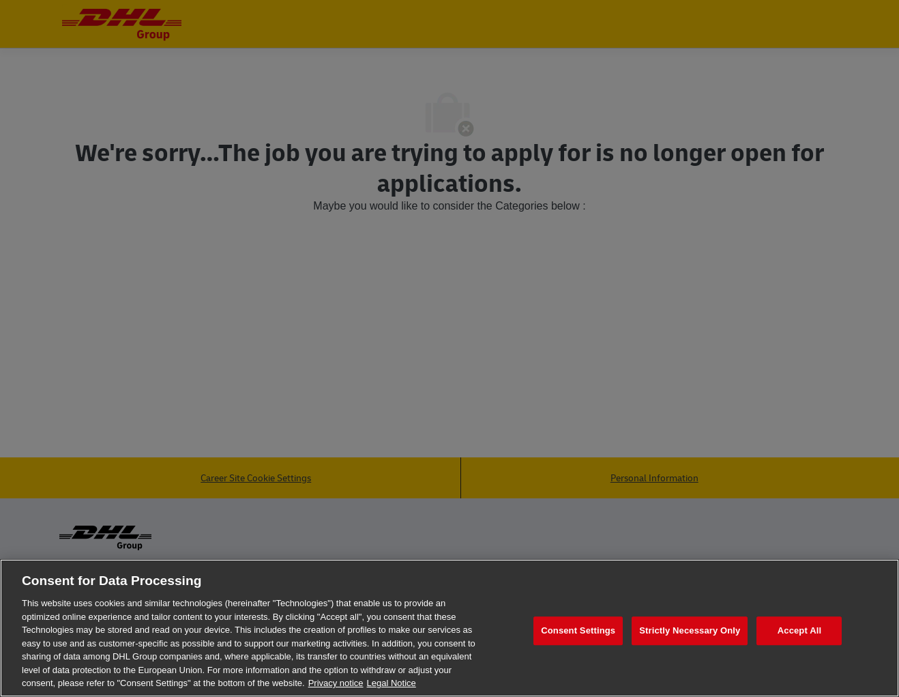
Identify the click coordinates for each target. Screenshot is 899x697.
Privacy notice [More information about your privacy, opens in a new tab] (336, 683)
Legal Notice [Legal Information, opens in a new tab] (391, 683)
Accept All (799, 630)
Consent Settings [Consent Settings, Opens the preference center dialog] (578, 630)
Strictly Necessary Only (689, 630)
